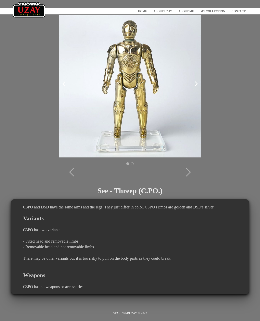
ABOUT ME (186, 11)
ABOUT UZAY (163, 11)
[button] (127, 163)
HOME (142, 11)
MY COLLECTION (212, 11)
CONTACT (239, 11)
